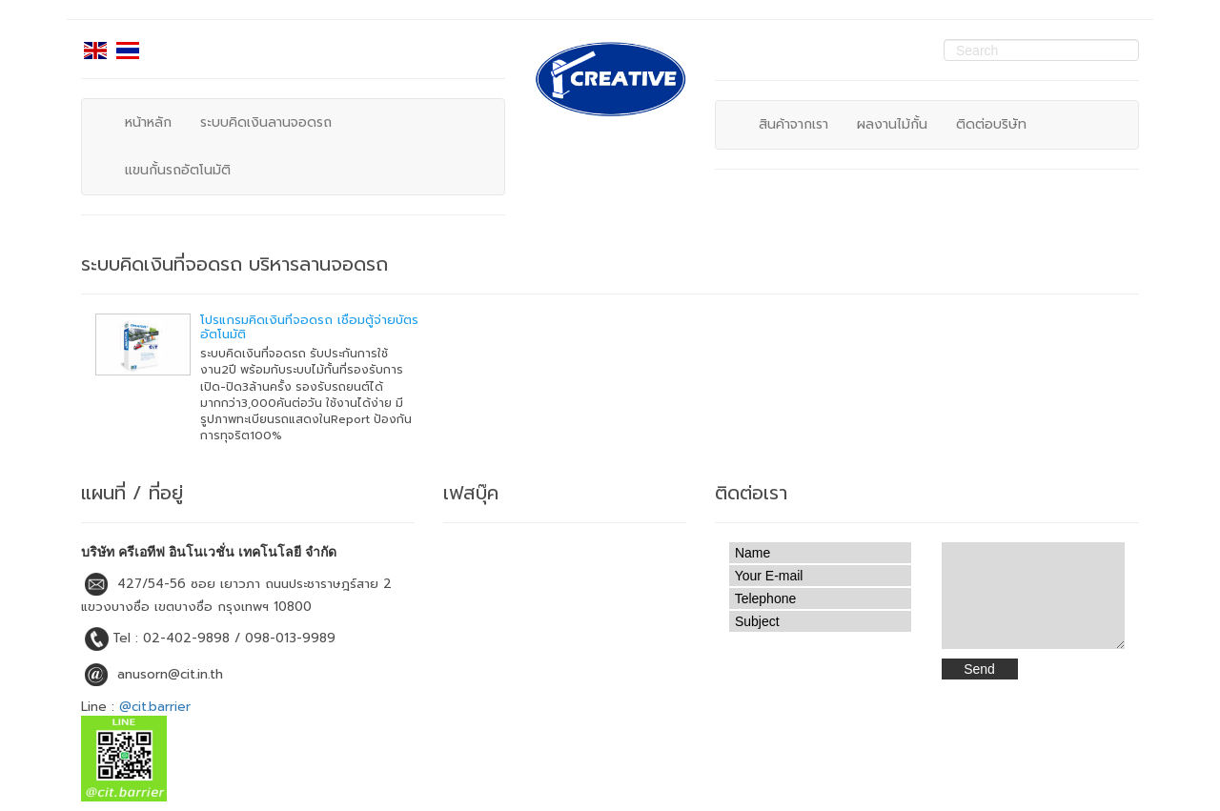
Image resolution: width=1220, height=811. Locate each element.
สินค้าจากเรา (793, 124)
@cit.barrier (155, 707)
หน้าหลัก (148, 122)
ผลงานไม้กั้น (892, 124)
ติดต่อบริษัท (991, 124)
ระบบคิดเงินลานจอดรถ (266, 122)
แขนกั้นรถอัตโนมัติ (178, 170)
